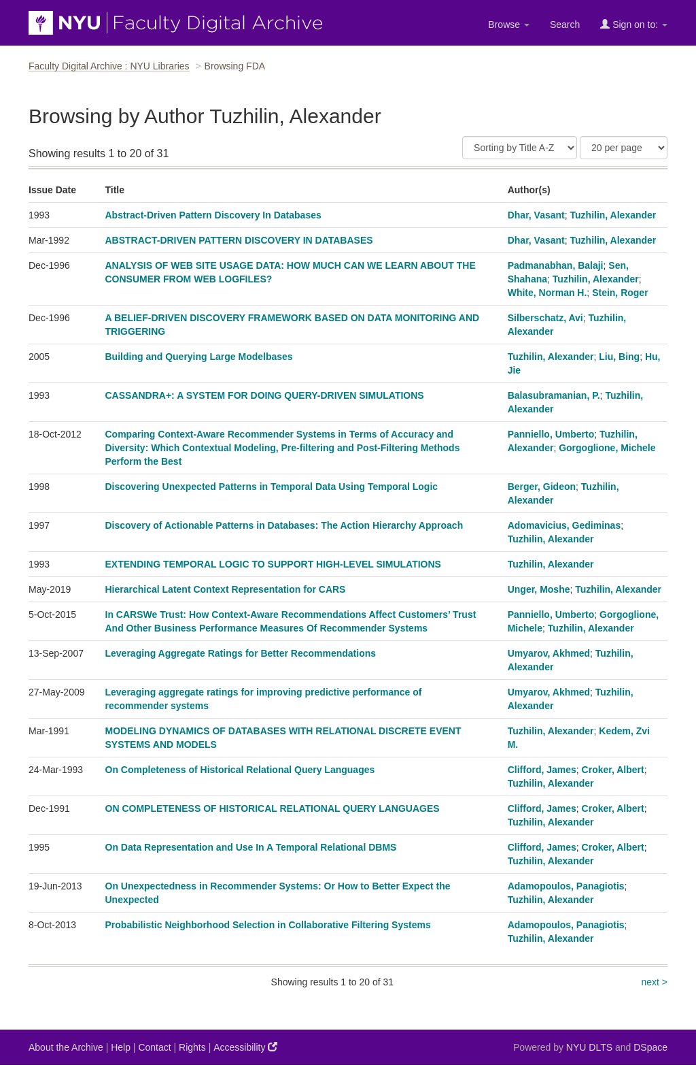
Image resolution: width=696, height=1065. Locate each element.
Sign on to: (633, 24)
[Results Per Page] (623, 147)
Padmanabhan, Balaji (556, 265)
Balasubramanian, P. (554, 395)
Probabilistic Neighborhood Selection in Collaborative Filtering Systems (268, 924)
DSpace (650, 1047)
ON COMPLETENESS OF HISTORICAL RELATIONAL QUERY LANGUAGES (272, 808)
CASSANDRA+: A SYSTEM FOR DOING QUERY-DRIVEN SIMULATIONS (264, 395)
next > (654, 982)
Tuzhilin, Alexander (613, 215)
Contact (154, 1047)
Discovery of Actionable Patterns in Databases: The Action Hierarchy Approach (284, 525)
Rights (192, 1047)
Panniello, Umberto (551, 434)
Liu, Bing (619, 356)
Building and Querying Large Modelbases (199, 356)
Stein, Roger (620, 292)
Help (120, 1047)
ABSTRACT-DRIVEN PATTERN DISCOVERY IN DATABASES (239, 240)
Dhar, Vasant (536, 215)
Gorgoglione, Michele (607, 447)
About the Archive (66, 1047)
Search (565, 24)
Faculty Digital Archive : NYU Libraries (109, 66)
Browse (508, 24)
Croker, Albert (613, 769)
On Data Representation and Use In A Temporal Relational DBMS (251, 847)
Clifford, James (542, 769)
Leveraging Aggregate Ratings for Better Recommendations (241, 653)
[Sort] (519, 147)
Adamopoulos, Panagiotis (566, 886)
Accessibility (245, 1047)
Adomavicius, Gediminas (564, 525)
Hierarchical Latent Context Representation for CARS (225, 589)
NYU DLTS (589, 1047)
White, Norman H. (547, 292)
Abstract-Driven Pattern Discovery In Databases (213, 215)
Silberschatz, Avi (545, 317)
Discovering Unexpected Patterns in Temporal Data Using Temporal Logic (271, 486)
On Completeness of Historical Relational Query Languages (240, 769)
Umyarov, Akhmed (549, 653)
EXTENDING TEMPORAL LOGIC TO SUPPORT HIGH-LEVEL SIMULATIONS (273, 564)
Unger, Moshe (539, 589)
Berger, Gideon (542, 486)
